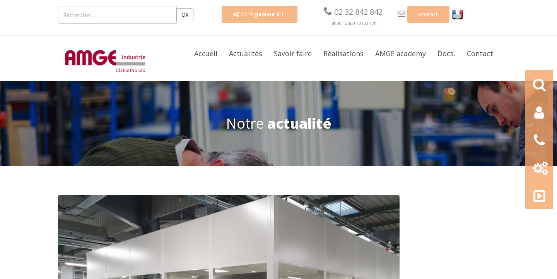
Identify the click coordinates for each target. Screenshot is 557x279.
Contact (480, 53)
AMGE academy (400, 53)
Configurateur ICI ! (259, 14)
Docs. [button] (446, 53)
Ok (184, 14)
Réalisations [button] (343, 53)
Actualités (245, 53)
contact (428, 14)
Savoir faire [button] (293, 53)
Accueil (205, 53)
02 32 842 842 (353, 12)
